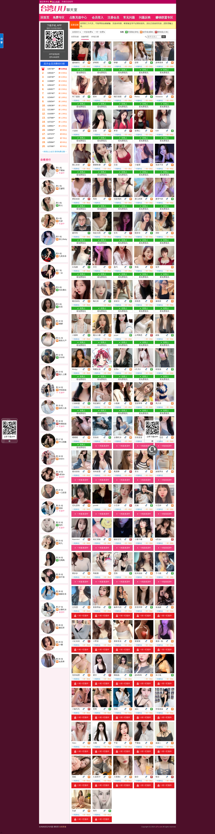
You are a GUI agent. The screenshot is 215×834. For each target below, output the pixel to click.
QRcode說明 (54, 57)
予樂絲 (62, 170)
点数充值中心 (78, 17)
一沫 (61, 273)
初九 (61, 543)
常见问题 (129, 17)
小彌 (61, 645)
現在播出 (62, 290)
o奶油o (62, 474)
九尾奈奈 (62, 256)
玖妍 (61, 221)
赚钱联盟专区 (164, 17)
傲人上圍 (62, 374)
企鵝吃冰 (62, 609)
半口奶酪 (62, 442)
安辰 (61, 307)
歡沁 (61, 205)
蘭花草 (62, 628)
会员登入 (97, 17)
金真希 (62, 661)
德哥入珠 (62, 408)
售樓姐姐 (62, 424)
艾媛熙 (62, 188)
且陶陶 (62, 560)
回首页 (45, 17)
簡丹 (61, 525)
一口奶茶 (62, 492)
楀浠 (61, 508)
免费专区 (58, 17)
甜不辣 (62, 577)
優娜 (61, 324)
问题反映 (145, 17)
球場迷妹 (62, 390)
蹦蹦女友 (62, 594)
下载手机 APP (54, 25)
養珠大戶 (62, 340)
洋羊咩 (62, 357)
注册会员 (113, 17)
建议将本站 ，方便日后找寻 (56, 2)
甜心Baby (63, 239)
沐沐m (61, 459)
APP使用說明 (54, 54)
